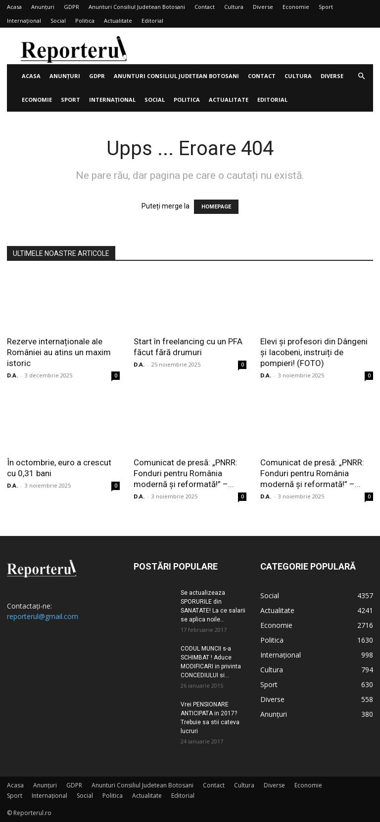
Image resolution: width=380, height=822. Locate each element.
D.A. (12, 375)
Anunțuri (42, 6)
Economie (296, 6)
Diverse (263, 6)
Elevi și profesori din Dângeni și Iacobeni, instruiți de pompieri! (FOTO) (314, 352)
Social (58, 20)
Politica (85, 20)
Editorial (152, 20)
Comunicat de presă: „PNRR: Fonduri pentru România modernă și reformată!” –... (186, 473)
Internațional (24, 20)
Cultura (233, 6)
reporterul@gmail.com (42, 616)
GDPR (71, 6)
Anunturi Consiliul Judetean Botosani (137, 6)
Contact (204, 6)
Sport (326, 6)
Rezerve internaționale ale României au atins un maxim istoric (59, 352)
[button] (361, 76)
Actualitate (118, 20)
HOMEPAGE (216, 207)
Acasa (14, 6)
